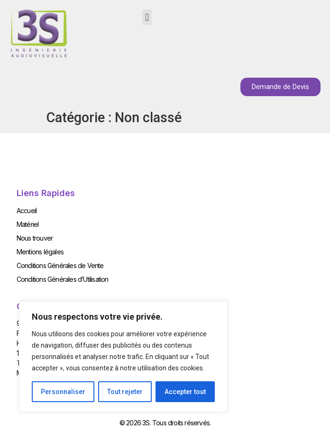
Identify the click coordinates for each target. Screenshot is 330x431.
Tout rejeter (125, 391)
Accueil (27, 211)
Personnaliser (63, 391)
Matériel (28, 224)
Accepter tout (185, 391)
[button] (146, 17)
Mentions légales (40, 252)
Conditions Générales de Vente (60, 265)
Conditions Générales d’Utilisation (63, 279)
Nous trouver (35, 238)
